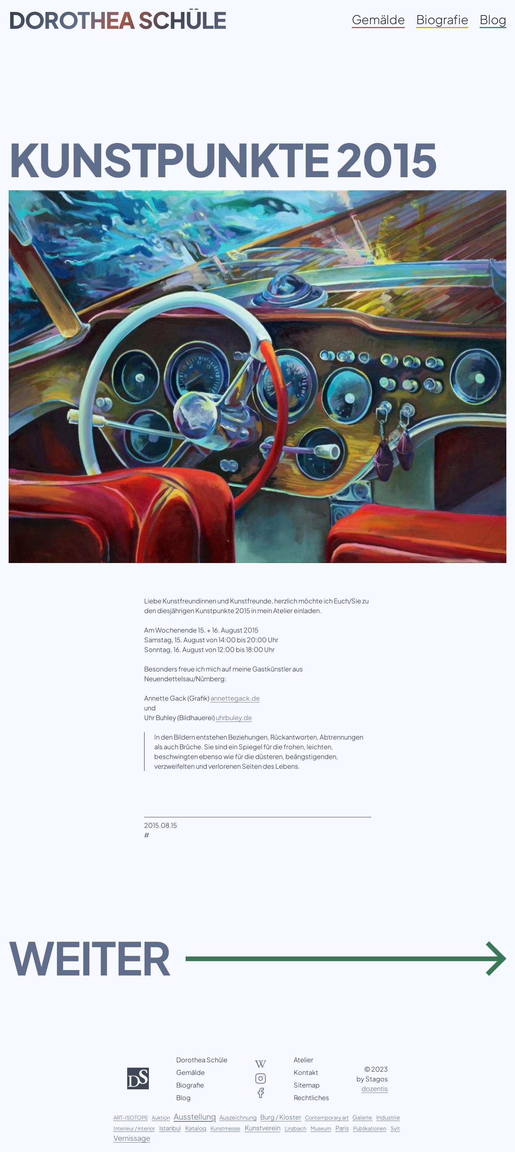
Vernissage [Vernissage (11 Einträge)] (132, 1137)
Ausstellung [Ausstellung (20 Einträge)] (195, 1116)
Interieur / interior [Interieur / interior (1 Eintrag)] (134, 1128)
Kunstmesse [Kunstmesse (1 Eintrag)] (225, 1128)
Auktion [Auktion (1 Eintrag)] (161, 1117)
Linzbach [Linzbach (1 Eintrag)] (295, 1128)
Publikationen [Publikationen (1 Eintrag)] (369, 1128)
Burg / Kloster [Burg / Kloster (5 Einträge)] (280, 1117)
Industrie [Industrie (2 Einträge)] (388, 1117)
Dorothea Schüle (117, 19)
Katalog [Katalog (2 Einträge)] (195, 1128)
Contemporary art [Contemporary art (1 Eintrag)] (327, 1117)
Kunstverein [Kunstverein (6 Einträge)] (262, 1128)
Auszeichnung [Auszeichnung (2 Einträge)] (238, 1117)
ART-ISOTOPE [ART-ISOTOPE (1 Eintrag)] (131, 1117)
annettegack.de (235, 698)
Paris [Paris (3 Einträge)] (342, 1128)
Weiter (89, 957)
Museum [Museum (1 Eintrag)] (321, 1128)
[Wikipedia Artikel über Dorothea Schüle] (260, 1064)
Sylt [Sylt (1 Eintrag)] (395, 1128)
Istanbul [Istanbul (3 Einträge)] (170, 1128)
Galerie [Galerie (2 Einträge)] (362, 1117)
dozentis (374, 1088)
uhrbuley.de (234, 717)
